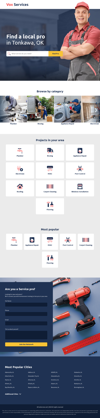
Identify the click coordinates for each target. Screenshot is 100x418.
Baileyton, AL (78, 384)
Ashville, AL (77, 380)
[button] (96, 110)
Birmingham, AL (79, 387)
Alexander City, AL (33, 376)
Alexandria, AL (55, 376)
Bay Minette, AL (10, 387)
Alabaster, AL (78, 372)
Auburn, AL (54, 384)
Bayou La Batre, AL (33, 387)
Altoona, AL (31, 380)
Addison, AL (31, 372)
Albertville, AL (9, 376)
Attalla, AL (31, 384)
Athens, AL (8, 384)
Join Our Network (26, 344)
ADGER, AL (54, 372)
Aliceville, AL (78, 376)
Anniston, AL (55, 380)
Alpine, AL (8, 380)
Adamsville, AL (9, 372)
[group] (13, 110)
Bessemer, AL (55, 387)
